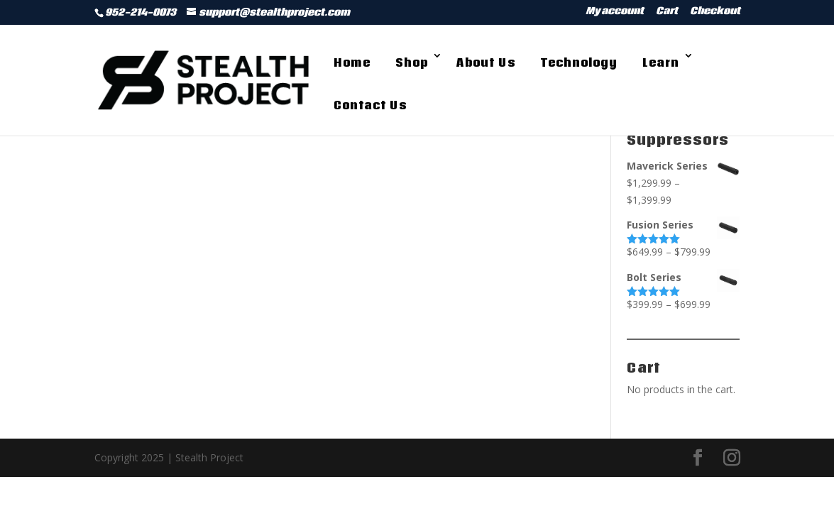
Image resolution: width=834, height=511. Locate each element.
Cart (667, 12)
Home (352, 62)
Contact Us (370, 105)
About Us (485, 62)
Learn (660, 62)
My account (615, 12)
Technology (579, 62)
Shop (411, 62)
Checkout (715, 12)
